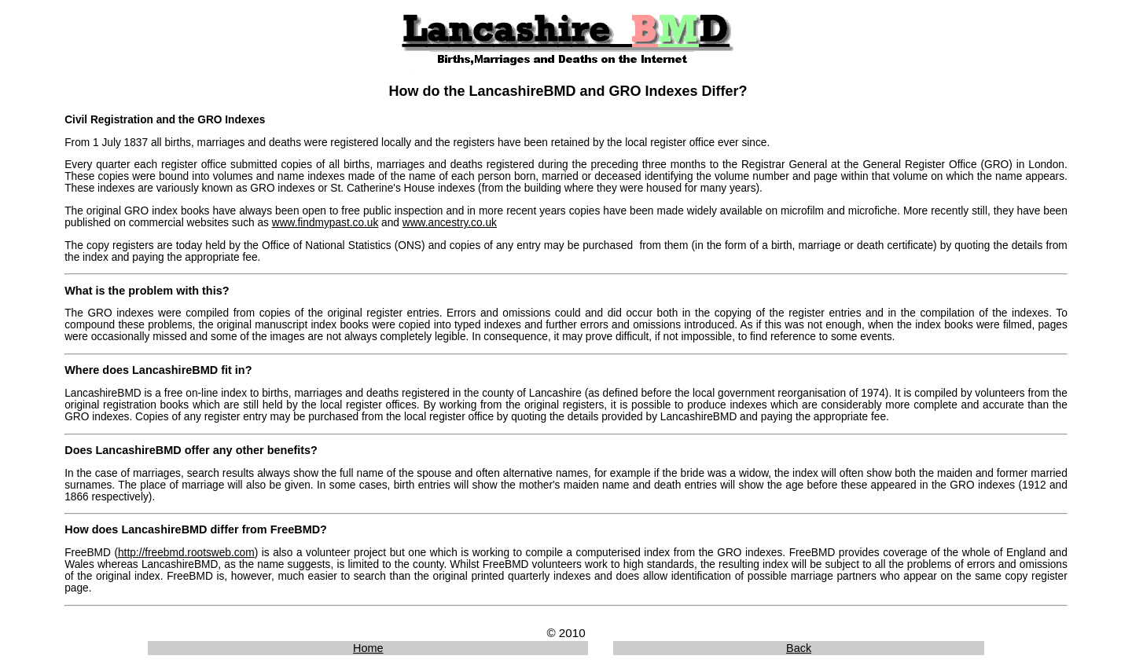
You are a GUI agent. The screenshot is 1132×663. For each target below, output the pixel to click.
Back (798, 648)
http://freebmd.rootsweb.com (186, 553)
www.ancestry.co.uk (449, 223)
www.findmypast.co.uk (325, 223)
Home (368, 648)
